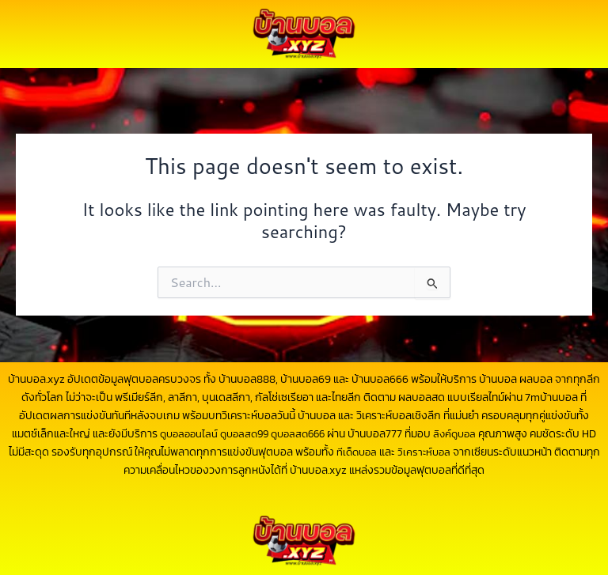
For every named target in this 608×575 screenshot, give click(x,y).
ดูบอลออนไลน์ (191, 434)
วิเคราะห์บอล (457, 452)
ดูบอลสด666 (309, 434)
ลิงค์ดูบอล (470, 434)
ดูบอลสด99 (250, 434)
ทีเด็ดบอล (387, 452)
